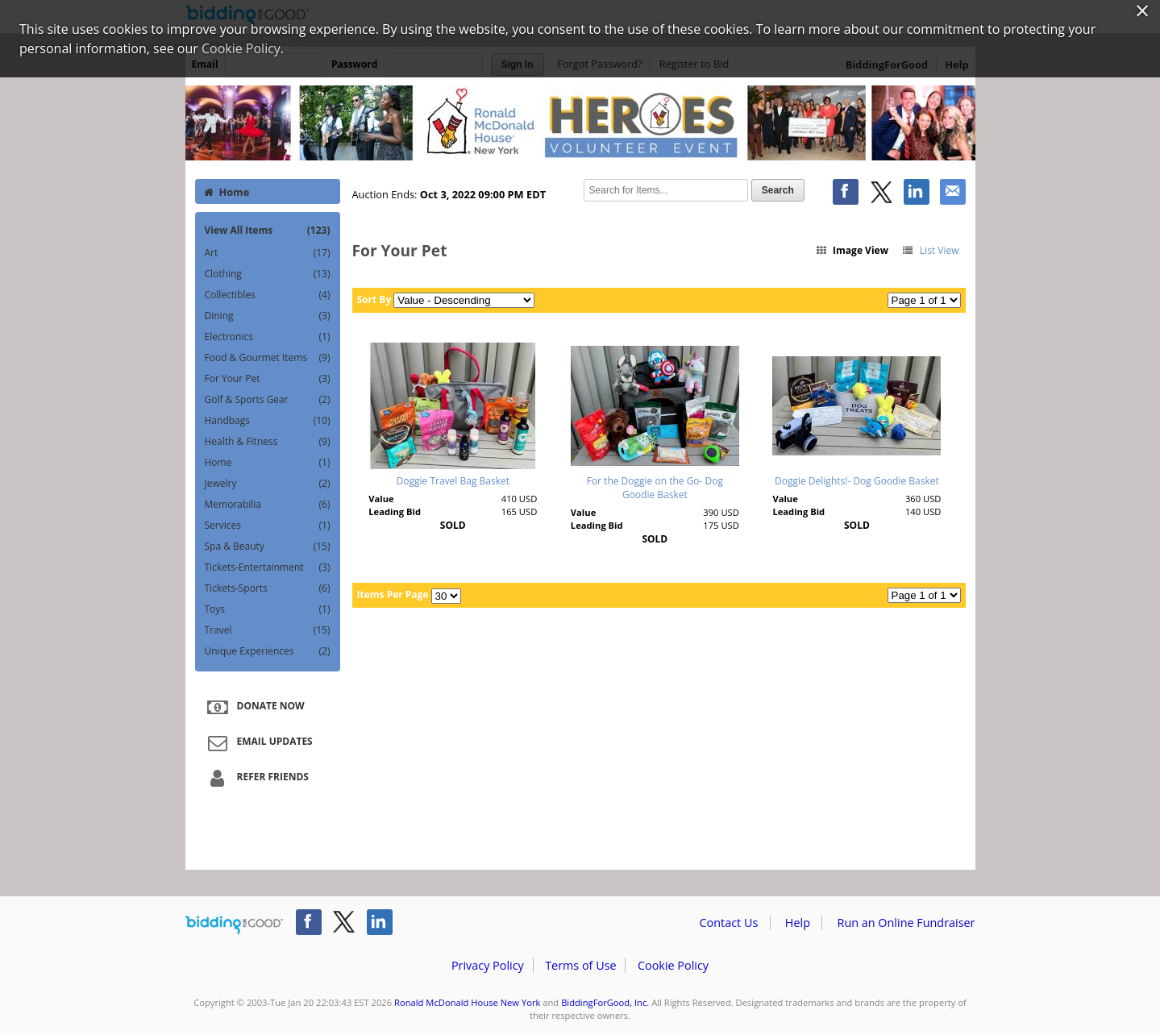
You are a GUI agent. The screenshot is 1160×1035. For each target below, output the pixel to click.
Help (797, 922)
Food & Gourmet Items (268, 358)
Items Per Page (393, 594)
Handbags (268, 421)
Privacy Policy (487, 965)
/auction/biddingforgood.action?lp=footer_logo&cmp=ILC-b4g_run (234, 925)
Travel (268, 630)
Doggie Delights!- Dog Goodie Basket (857, 481)
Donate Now (254, 706)
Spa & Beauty (268, 546)
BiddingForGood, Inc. (605, 1002)
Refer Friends (256, 777)
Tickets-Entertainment (268, 567)
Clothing (268, 274)
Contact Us (729, 922)
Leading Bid (394, 511)
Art (268, 253)
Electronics (268, 337)
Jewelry (268, 484)
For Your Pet (268, 379)
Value (380, 499)
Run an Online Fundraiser (906, 922)
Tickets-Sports (268, 588)
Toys (268, 609)
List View (929, 250)
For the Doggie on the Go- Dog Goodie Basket (655, 487)
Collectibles (268, 295)
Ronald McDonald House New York (467, 1002)
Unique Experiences (268, 651)
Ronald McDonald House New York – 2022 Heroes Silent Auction (580, 122)
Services (268, 526)
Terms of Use (580, 965)
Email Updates (258, 742)
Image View (851, 250)
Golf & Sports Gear (268, 400)
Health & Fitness (268, 442)
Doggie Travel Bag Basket (453, 481)
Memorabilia (268, 505)
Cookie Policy (673, 965)
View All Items (268, 230)
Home (226, 192)
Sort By (374, 299)
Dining (268, 316)
